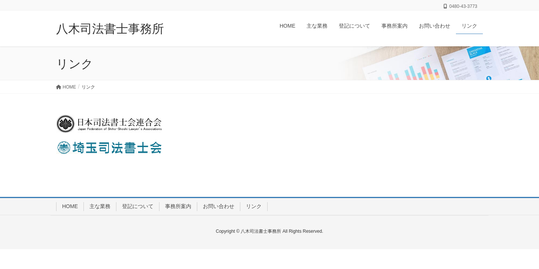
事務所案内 (178, 206)
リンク (254, 206)
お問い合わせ (218, 206)
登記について (137, 206)
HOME (70, 206)
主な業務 (99, 206)
